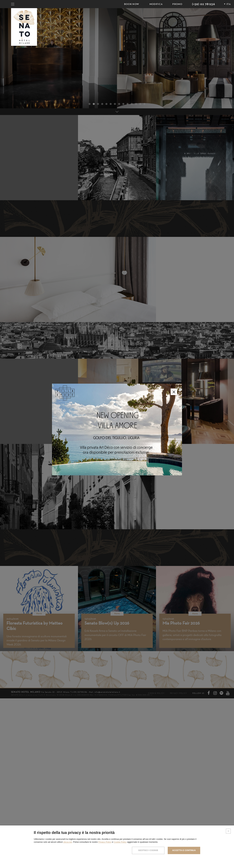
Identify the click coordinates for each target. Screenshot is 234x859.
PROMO (177, 4)
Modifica (156, 4)
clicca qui (67, 842)
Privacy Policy (104, 842)
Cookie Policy (120, 842)
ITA (229, 4)
